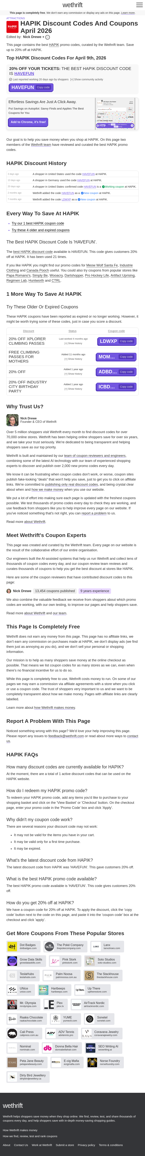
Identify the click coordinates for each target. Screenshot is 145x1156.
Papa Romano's (18, 275)
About (6, 1145)
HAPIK (54, 45)
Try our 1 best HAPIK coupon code (38, 223)
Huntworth (36, 280)
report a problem (94, 513)
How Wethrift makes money (20, 1130)
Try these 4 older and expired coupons (41, 230)
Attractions (15, 18)
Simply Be (40, 275)
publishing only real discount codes (71, 484)
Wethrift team (41, 145)
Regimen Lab (16, 280)
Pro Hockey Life (97, 275)
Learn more (128, 12)
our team (59, 613)
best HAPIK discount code (33, 252)
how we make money (47, 489)
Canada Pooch (37, 270)
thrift (73, 5)
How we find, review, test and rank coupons (30, 1136)
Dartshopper (74, 275)
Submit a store (65, 1145)
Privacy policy (86, 1145)
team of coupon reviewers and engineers (95, 456)
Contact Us (21, 1145)
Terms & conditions (111, 1145)
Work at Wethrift (42, 1145)
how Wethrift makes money (54, 708)
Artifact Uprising (123, 275)
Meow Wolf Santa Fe (102, 265)
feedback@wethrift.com (66, 736)
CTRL (56, 280)
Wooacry (56, 275)
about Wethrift (34, 522)
